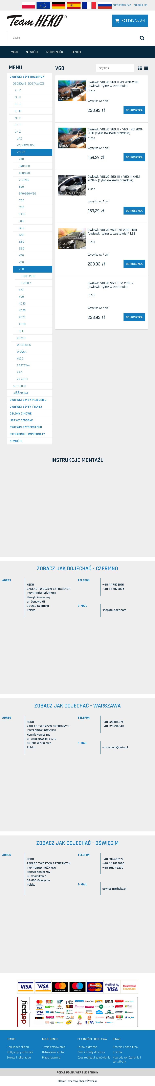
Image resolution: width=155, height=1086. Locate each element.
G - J (18, 104)
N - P (18, 118)
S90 (21, 248)
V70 (21, 290)
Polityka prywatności (20, 1052)
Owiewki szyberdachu (26, 427)
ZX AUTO (22, 379)
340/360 (24, 166)
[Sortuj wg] (114, 68)
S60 (21, 228)
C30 (21, 200)
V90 (21, 297)
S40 (21, 221)
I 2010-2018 (28, 276)
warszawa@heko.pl (115, 747)
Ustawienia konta (53, 1052)
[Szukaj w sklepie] (77, 37)
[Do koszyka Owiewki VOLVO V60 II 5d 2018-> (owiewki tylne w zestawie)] (134, 317)
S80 (21, 242)
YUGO (20, 358)
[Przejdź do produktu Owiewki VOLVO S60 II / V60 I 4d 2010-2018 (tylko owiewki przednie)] (72, 138)
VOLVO (21, 152)
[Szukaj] (142, 38)
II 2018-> (26, 283)
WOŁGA (22, 352)
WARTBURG (24, 345)
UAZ (19, 138)
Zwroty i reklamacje (19, 1058)
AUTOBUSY (19, 386)
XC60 (22, 310)
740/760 (24, 180)
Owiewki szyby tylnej (26, 407)
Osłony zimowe (21, 413)
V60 (21, 269)
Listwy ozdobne (21, 420)
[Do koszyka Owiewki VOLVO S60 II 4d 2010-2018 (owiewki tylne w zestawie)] (134, 110)
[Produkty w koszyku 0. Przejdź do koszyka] (130, 20)
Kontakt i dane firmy (125, 1047)
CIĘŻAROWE (21, 393)
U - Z (18, 132)
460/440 (24, 173)
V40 (21, 255)
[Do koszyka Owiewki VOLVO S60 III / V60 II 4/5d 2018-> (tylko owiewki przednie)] (134, 211)
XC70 (22, 317)
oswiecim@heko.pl (114, 889)
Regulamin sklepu (18, 1047)
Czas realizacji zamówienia (94, 1058)
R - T (18, 125)
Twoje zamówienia (53, 1047)
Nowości (16, 441)
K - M (18, 111)
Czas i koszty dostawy (91, 1052)
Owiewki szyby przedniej (28, 400)
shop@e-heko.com (114, 610)
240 (21, 159)
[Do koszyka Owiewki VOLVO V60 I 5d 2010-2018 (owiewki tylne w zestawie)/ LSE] (134, 264)
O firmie (117, 1052)
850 (21, 187)
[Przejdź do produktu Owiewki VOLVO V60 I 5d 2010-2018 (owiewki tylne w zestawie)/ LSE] (72, 238)
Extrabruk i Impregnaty (27, 434)
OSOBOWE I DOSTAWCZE (28, 83)
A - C (18, 90)
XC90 (22, 324)
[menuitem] (14, 52)
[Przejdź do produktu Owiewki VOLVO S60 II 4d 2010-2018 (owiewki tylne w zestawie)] (72, 90)
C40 (21, 207)
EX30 (22, 214)
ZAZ (19, 372)
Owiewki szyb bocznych (27, 77)
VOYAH (21, 338)
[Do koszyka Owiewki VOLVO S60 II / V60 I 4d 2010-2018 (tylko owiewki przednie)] (134, 157)
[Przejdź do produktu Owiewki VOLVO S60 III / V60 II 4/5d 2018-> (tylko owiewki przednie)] (72, 185)
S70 (21, 235)
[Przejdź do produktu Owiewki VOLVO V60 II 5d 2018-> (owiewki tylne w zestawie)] (72, 284)
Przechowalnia (51, 1058)
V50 (21, 262)
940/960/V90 (27, 193)
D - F (18, 97)
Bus (21, 331)
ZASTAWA (23, 365)
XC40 (22, 303)
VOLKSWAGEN (26, 145)
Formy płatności (87, 1047)
